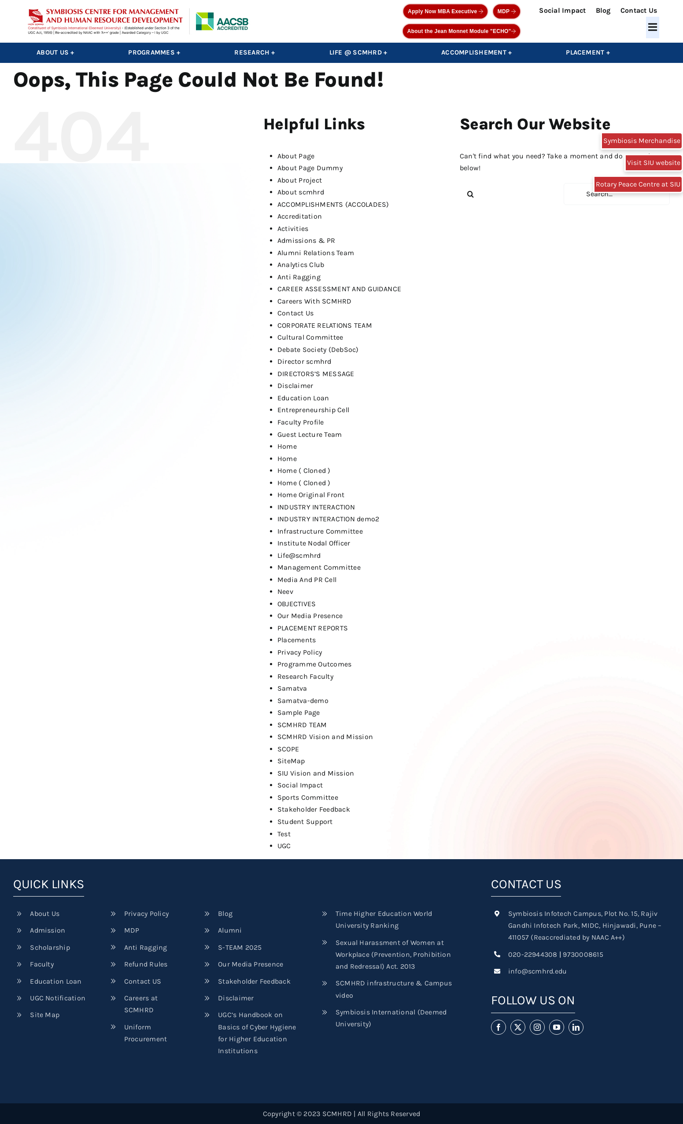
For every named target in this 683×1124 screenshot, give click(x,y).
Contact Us (638, 10)
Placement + (588, 52)
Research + (254, 52)
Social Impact (562, 10)
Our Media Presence (310, 615)
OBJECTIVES (296, 604)
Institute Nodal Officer (314, 543)
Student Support (305, 821)
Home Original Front (311, 495)
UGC (284, 846)
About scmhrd (300, 192)
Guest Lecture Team (309, 434)
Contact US (142, 981)
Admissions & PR (306, 240)
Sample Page (298, 712)
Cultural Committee (310, 337)
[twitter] (517, 1027)
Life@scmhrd (299, 555)
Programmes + (154, 52)
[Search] (471, 194)
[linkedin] (576, 1027)
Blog (603, 10)
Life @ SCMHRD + (358, 52)
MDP (507, 11)
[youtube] (556, 1027)
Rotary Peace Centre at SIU (638, 184)
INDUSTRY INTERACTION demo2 (328, 519)
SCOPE (288, 749)
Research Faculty (305, 676)
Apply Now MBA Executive (445, 11)
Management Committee (319, 567)
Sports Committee (307, 797)
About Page (295, 156)
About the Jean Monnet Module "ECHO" (461, 31)
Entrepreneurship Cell (313, 410)
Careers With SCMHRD (314, 301)
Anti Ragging (299, 277)
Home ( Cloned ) (304, 470)
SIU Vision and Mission (315, 773)
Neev (285, 591)
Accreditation (299, 216)
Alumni (230, 930)
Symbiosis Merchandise (641, 140)
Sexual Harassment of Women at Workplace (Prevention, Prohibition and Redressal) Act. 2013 (393, 954)
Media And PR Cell (306, 579)
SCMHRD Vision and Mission (325, 736)
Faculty (42, 964)
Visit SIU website (653, 162)
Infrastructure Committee (320, 531)
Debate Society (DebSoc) (318, 349)
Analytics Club (300, 264)
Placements (296, 640)
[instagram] (537, 1027)
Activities (292, 228)
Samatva (292, 688)
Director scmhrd (304, 361)
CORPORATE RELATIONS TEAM (324, 325)
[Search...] (617, 194)
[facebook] (498, 1027)
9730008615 (583, 954)
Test (284, 834)
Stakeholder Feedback (313, 809)
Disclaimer (295, 385)
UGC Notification (57, 998)
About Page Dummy (310, 168)
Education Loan (303, 398)
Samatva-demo (303, 700)
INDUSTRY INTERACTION (316, 507)
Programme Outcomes (314, 664)
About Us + (55, 52)
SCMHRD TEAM (302, 725)
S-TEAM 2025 (240, 947)
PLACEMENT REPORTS (312, 628)
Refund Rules (146, 964)
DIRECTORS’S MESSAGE (315, 374)
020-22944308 (532, 954)
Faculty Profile (300, 422)
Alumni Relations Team (315, 253)
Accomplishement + (476, 52)
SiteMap (291, 761)
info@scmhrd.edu (537, 971)
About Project (299, 180)
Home (287, 446)
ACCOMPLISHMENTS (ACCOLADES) (333, 204)
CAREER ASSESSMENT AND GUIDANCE (339, 289)
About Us (44, 913)
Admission (47, 930)
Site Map (44, 1015)
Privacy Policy (299, 652)
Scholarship (50, 947)
